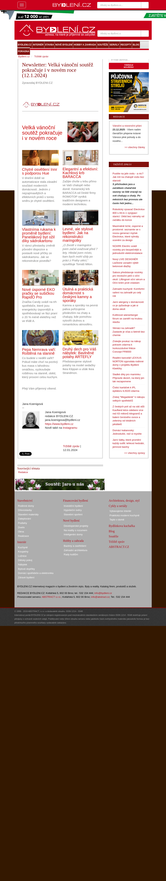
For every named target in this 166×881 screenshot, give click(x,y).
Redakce (23, 472)
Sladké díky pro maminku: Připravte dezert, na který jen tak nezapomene (128, 378)
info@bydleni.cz (103, 593)
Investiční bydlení (73, 505)
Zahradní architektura (75, 550)
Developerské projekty (76, 525)
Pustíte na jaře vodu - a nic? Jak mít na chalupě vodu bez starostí (128, 177)
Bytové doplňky (26, 568)
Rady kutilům (71, 554)
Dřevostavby (25, 510)
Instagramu (70, 427)
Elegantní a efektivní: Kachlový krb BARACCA (80, 173)
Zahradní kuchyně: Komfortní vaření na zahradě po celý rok (129, 292)
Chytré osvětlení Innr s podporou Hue (39, 171)
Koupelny (23, 551)
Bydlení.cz (24, 56)
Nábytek (22, 564)
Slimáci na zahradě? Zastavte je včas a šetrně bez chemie (129, 332)
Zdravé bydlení (26, 577)
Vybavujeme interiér (120, 511)
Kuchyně (23, 547)
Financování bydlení (75, 500)
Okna (21, 531)
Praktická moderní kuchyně (125, 515)
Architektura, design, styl (124, 500)
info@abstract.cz (100, 596)
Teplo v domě (117, 519)
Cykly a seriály (118, 506)
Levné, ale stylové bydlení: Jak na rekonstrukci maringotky (78, 235)
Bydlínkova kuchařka (122, 525)
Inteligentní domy (73, 534)
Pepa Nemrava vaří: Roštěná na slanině (39, 351)
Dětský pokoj (25, 560)
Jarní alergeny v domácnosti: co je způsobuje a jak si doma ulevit (128, 305)
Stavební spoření (73, 514)
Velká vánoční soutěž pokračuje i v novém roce (42, 132)
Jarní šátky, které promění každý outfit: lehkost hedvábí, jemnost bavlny (129, 443)
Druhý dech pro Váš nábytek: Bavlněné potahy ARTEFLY (79, 353)
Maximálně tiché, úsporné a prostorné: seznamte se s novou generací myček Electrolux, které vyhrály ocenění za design (128, 233)
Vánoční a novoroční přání (127, 125)
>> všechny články (135, 147)
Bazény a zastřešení (75, 545)
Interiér (21, 542)
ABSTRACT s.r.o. (51, 596)
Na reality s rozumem (75, 530)
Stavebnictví (25, 500)
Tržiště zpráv (71, 446)
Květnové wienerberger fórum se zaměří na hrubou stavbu (127, 318)
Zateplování (24, 518)
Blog (112, 531)
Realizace (23, 536)
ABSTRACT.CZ (119, 546)
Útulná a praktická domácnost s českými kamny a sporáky (78, 295)
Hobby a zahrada (73, 540)
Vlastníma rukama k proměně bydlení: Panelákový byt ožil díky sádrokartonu (39, 235)
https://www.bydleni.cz (59, 423)
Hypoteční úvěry (73, 510)
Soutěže (114, 536)
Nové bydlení (71, 520)
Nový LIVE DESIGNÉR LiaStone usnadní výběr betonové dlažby (126, 263)
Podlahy (22, 523)
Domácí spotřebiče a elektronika (36, 573)
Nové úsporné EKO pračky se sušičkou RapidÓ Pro (38, 293)
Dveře (21, 527)
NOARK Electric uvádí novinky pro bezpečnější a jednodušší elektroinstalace (128, 250)
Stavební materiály (28, 514)
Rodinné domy (26, 505)
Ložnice (22, 556)
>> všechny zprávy (134, 453)
